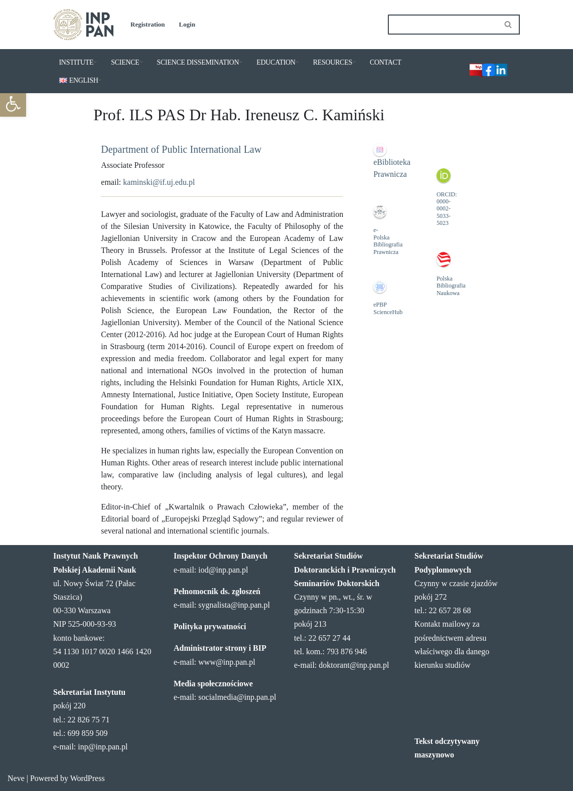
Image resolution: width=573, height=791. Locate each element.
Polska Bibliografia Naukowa (451, 286)
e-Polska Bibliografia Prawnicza (387, 240)
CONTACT (385, 62)
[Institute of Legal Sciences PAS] (83, 24)
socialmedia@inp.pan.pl (237, 697)
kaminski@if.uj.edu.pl (159, 182)
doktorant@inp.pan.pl (354, 665)
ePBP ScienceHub (387, 308)
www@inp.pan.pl (226, 662)
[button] (95, 62)
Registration (147, 24)
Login (187, 24)
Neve (16, 778)
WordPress (87, 778)
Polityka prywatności (210, 626)
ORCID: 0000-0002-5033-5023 (447, 209)
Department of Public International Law (181, 149)
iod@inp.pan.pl (223, 570)
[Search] (442, 25)
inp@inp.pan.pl (102, 746)
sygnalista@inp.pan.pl (234, 605)
